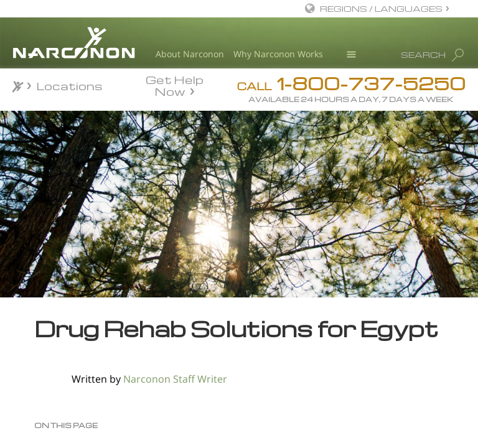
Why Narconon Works (278, 54)
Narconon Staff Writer (175, 379)
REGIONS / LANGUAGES (381, 8)
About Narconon (190, 54)
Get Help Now (175, 84)
